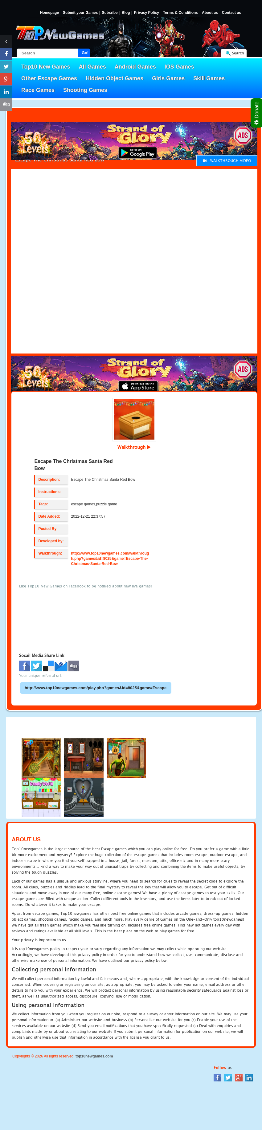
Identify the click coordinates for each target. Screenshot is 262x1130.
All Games (92, 67)
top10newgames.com (94, 1056)
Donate (257, 112)
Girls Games (168, 78)
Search (238, 53)
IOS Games (179, 67)
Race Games (38, 90)
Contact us (231, 13)
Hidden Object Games (114, 78)
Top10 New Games (45, 67)
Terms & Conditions (180, 13)
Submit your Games (80, 13)
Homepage (49, 13)
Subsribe (109, 13)
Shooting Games (85, 90)
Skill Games (209, 78)
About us (210, 13)
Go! (85, 52)
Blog (126, 13)
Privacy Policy (146, 13)
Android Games (135, 67)
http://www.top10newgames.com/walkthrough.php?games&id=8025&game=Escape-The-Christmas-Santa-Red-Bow (110, 558)
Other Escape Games (49, 78)
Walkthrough (134, 447)
